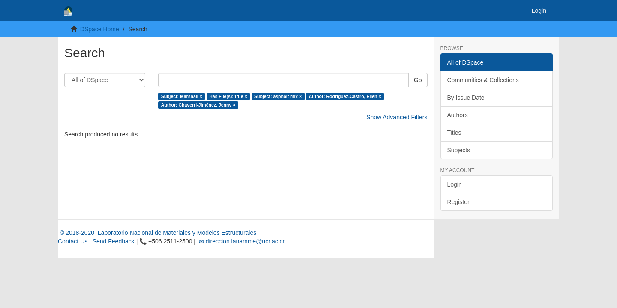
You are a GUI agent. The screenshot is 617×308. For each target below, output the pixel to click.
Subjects (458, 150)
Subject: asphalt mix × (278, 96)
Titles (454, 132)
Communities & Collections (483, 80)
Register (458, 201)
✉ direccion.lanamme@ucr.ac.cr (241, 241)
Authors (457, 115)
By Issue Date (466, 97)
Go (418, 80)
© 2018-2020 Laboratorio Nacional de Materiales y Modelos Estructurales (157, 232)
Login (454, 184)
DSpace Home (99, 29)
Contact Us (72, 241)
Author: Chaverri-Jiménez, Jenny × (198, 104)
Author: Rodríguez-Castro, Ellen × (345, 96)
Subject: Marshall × (181, 96)
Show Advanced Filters (396, 117)
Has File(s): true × (228, 96)
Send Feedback (114, 241)
